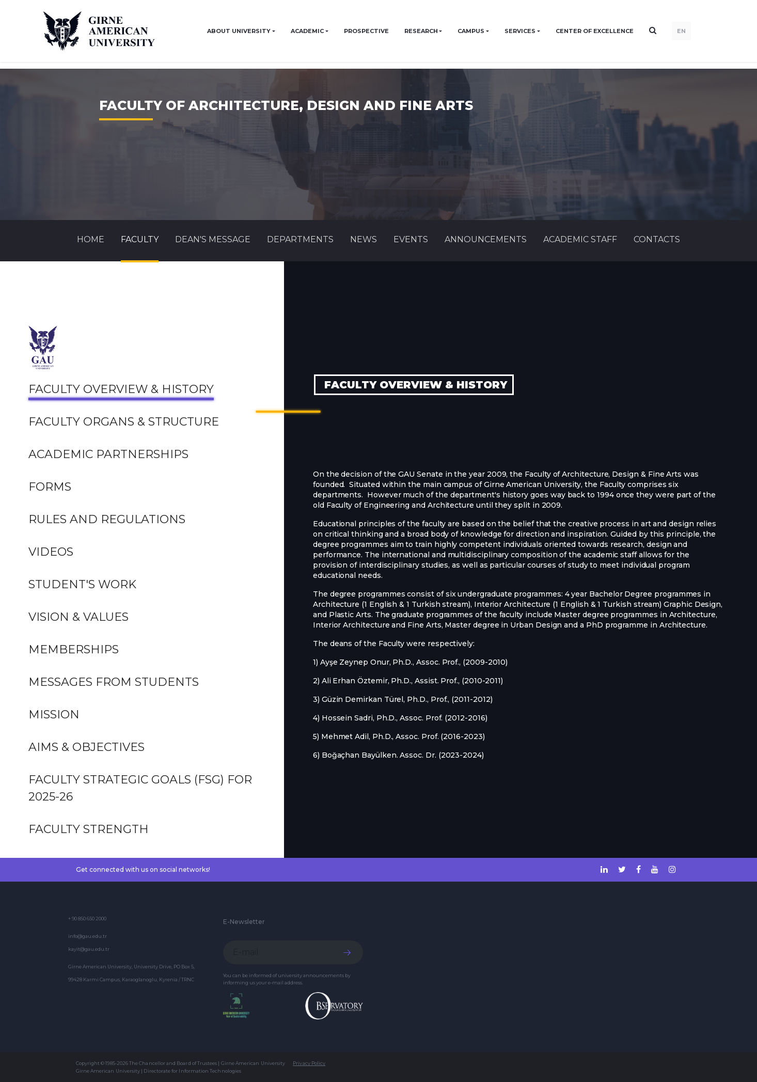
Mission (54, 715)
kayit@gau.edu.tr (88, 949)
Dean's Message (212, 239)
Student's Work (82, 584)
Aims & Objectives (86, 747)
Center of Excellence (595, 31)
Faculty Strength (88, 829)
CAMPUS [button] (471, 31)
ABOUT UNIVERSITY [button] (239, 31)
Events (410, 239)
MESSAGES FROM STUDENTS (113, 682)
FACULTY (140, 239)
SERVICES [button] (519, 31)
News (363, 239)
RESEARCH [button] (421, 31)
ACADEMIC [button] (307, 31)
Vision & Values (78, 617)
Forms (49, 487)
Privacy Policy (309, 1063)
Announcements (486, 239)
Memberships (73, 649)
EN (681, 31)
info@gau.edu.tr (87, 936)
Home (90, 239)
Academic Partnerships (108, 454)
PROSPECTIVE (366, 31)
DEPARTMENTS (300, 239)
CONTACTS (657, 239)
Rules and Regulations (106, 519)
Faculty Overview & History (121, 389)
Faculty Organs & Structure (123, 422)
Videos (50, 552)
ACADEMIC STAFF (580, 239)
